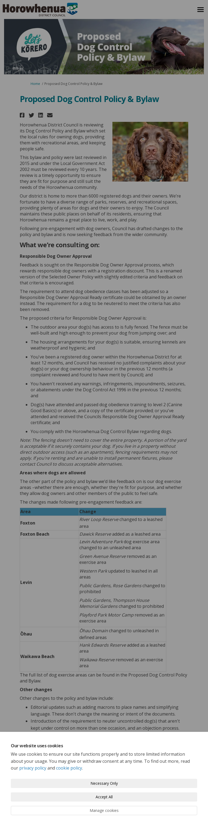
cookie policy (69, 768)
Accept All (104, 796)
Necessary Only (104, 783)
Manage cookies (104, 810)
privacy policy (32, 768)
